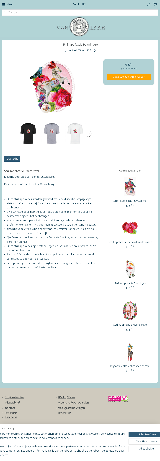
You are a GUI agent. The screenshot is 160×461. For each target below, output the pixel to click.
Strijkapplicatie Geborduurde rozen (130, 242)
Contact (10, 408)
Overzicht (12, 158)
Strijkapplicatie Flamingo (130, 283)
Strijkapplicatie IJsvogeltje (130, 200)
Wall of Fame (66, 397)
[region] (59, 442)
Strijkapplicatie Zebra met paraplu (130, 366)
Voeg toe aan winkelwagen (129, 76)
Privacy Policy (64, 413)
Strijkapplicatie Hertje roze (130, 324)
